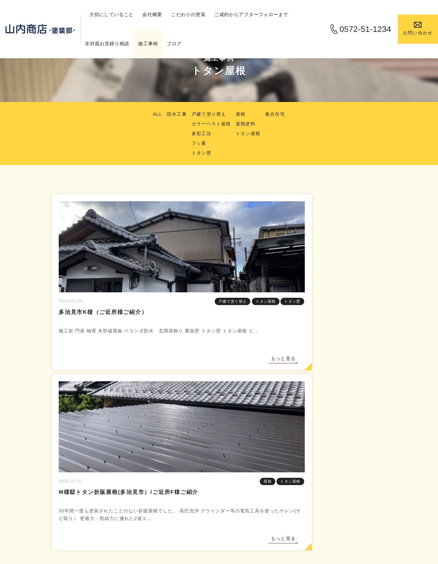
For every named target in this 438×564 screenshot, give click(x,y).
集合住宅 (278, 114)
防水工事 (174, 114)
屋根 (242, 114)
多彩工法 (200, 133)
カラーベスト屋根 (211, 123)
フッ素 (198, 143)
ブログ (189, 43)
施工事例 (161, 43)
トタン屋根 (250, 133)
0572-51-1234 (359, 29)
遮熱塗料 (247, 123)
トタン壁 (200, 152)
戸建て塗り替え (208, 114)
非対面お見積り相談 (119, 43)
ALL (154, 114)
